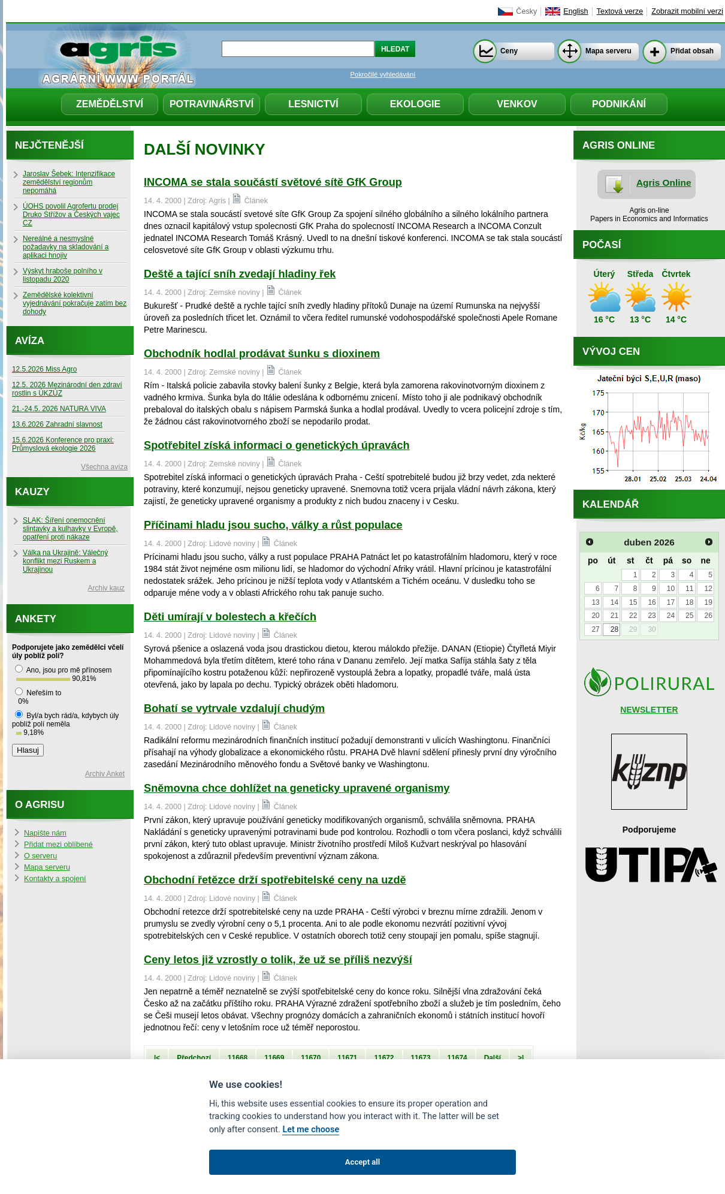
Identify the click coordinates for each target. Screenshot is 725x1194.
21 (614, 615)
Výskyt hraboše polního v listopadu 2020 (62, 275)
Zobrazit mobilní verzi (687, 11)
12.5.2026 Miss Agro (44, 369)
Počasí (601, 245)
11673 (421, 1058)
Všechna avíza (104, 467)
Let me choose (310, 1129)
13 (595, 602)
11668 (237, 1058)
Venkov (517, 104)
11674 (457, 1058)
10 (671, 588)
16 (651, 602)
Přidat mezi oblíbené (58, 844)
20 (595, 615)
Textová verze (620, 11)
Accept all (362, 1161)
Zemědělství (109, 104)
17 (671, 602)
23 (651, 615)
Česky (526, 11)
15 (633, 602)
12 (708, 588)
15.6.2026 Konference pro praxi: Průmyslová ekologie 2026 (63, 444)
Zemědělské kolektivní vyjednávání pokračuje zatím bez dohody (74, 303)
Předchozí (194, 1058)
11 (689, 588)
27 (595, 629)
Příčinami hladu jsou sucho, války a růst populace (273, 525)
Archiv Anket (105, 774)
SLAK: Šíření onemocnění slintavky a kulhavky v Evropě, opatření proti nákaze (70, 528)
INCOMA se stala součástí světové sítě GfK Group (273, 182)
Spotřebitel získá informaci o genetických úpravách (277, 445)
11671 (347, 1058)
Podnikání (619, 104)
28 (614, 629)
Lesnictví (313, 104)
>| (521, 1058)
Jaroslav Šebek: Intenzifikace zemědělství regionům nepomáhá (69, 182)
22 (633, 615)
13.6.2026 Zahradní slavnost (57, 424)
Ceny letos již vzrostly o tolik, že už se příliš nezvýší (278, 960)
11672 (384, 1058)
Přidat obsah (692, 51)
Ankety (35, 619)
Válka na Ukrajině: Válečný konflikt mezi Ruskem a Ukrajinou (65, 561)
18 (689, 602)
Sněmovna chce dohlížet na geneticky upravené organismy (296, 788)
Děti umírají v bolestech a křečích (230, 617)
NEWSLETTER (649, 709)
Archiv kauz (106, 588)
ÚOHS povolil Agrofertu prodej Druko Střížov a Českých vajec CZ (71, 214)
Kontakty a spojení (55, 879)
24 (671, 615)
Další (492, 1058)
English (575, 11)
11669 (274, 1058)
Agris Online (663, 182)
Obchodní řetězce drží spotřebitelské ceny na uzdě (275, 880)
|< (157, 1058)
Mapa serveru (608, 51)
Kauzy (32, 492)
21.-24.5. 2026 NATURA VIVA (59, 409)
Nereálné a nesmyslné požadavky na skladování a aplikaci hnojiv (65, 247)
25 (689, 615)
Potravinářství (211, 104)
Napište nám (45, 833)
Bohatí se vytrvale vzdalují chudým (234, 708)
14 (614, 602)
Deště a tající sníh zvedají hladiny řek (240, 274)
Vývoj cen (611, 351)
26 (708, 615)
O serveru (40, 856)
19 (708, 602)
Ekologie (415, 104)
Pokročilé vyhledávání (383, 74)
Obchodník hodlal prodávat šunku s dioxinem (262, 354)
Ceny (509, 51)
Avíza (29, 340)
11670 (311, 1058)
